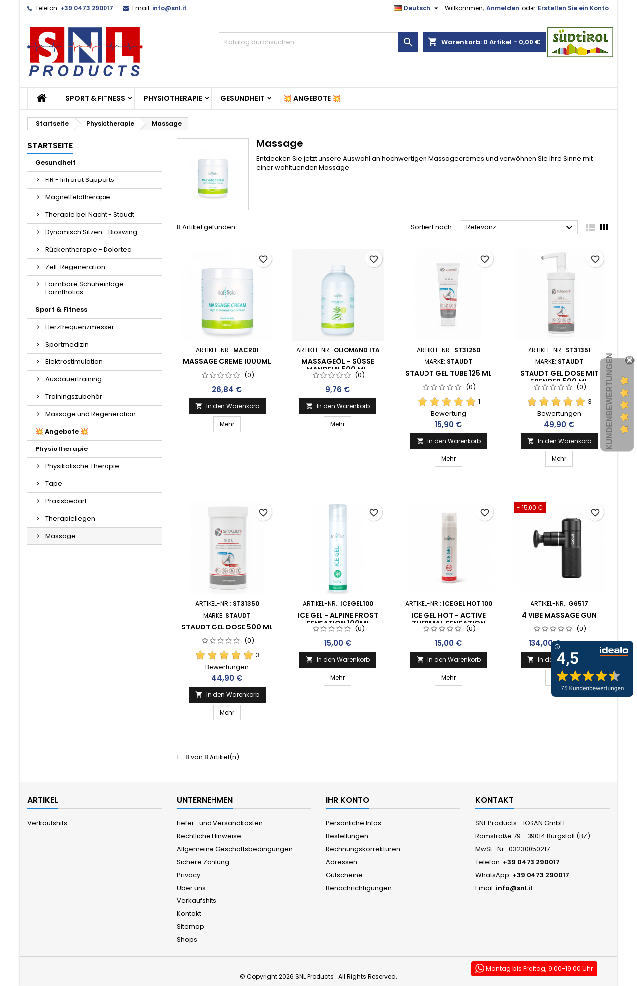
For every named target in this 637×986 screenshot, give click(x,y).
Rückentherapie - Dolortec (88, 249)
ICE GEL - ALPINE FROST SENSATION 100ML (338, 619)
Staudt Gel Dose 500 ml (227, 627)
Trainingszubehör (73, 396)
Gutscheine (344, 875)
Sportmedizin (67, 344)
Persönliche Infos (353, 823)
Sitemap (190, 926)
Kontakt (189, 913)
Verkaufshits (47, 823)
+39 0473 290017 (86, 8)
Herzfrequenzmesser (79, 327)
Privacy (188, 875)
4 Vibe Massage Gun (559, 615)
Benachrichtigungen (359, 888)
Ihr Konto (347, 800)
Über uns (191, 888)
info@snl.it (169, 8)
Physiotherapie (173, 98)
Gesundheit (242, 98)
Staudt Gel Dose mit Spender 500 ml (559, 377)
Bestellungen (347, 836)
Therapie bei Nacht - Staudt (89, 214)
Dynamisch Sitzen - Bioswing (91, 232)
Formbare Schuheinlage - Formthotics (87, 288)
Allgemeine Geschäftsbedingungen (235, 849)
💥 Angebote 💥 (312, 98)
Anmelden (502, 8)
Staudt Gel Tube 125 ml (448, 373)
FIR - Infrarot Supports (79, 179)
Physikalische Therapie (82, 466)
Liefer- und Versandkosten (220, 823)
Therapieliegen (70, 518)
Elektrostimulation (74, 361)
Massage (60, 535)
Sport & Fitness (95, 98)
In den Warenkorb (227, 406)
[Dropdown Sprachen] (417, 8)
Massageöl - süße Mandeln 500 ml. (337, 365)
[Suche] (318, 42)
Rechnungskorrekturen (363, 849)
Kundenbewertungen (609, 401)
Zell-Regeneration (75, 266)
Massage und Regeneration (90, 414)
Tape (53, 483)
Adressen (341, 862)
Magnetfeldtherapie (77, 197)
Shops (187, 939)
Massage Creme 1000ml (227, 361)
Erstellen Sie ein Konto (573, 8)
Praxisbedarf (66, 501)
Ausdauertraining (73, 379)
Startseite (50, 145)
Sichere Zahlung (203, 862)
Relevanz (520, 228)
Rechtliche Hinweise (209, 836)
